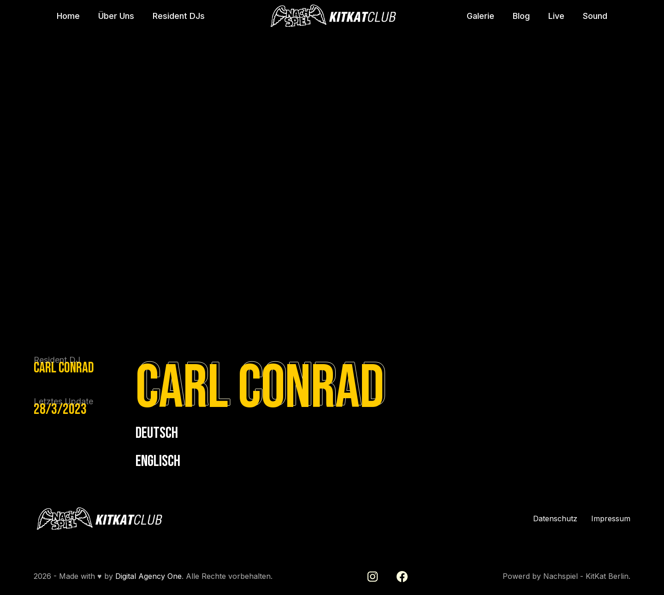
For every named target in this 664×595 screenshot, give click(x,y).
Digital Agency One (148, 576)
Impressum (610, 518)
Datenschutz (555, 518)
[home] (332, 16)
